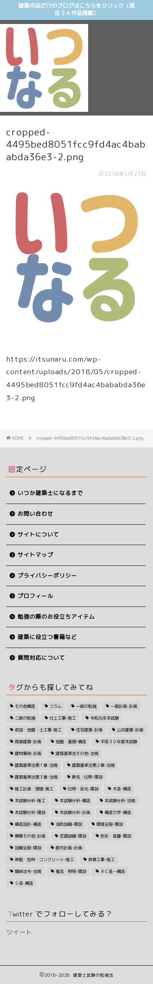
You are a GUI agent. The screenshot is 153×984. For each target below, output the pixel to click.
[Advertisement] (120, 53)
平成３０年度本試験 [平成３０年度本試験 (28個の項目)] (118, 741)
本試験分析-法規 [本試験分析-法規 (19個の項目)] (119, 800)
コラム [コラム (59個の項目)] (55, 706)
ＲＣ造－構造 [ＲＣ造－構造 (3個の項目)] (112, 871)
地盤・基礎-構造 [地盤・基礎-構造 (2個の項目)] (70, 741)
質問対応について (41, 658)
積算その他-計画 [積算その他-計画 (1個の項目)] (30, 836)
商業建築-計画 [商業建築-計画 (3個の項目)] (28, 741)
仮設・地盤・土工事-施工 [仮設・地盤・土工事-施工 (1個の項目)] (38, 730)
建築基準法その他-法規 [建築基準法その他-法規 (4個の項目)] (76, 753)
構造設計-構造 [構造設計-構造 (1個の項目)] (28, 824)
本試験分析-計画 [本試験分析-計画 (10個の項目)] (75, 812)
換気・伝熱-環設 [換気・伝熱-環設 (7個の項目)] (87, 777)
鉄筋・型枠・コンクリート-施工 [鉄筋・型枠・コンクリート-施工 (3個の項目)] (44, 859)
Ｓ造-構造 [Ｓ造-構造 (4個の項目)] (24, 883)
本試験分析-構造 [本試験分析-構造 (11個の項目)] (75, 800)
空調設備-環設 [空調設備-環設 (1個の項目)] (73, 836)
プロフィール (35, 596)
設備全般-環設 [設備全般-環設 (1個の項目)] (28, 848)
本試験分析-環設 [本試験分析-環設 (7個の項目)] (30, 812)
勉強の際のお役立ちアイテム (56, 617)
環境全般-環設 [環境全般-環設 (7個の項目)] (109, 824)
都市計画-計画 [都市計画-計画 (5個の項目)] (68, 848)
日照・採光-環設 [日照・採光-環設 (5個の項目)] (83, 789)
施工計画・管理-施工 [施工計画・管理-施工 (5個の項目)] (34, 789)
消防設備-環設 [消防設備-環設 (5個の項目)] (68, 824)
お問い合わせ (35, 514)
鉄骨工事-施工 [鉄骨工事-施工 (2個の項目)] (101, 859)
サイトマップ (35, 555)
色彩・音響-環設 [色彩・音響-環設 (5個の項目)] (115, 836)
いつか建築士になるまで (50, 493)
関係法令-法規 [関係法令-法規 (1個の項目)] (28, 871)
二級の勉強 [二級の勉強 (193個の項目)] (25, 718)
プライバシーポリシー (47, 576)
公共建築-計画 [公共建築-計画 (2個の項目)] (130, 730)
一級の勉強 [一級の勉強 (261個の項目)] (86, 706)
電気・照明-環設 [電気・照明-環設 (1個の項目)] (70, 871)
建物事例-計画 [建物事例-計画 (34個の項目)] (28, 753)
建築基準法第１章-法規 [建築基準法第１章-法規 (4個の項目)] (36, 765)
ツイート (19, 932)
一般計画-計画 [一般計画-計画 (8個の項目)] (124, 706)
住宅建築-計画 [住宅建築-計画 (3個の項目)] (89, 730)
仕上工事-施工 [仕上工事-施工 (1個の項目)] (62, 718)
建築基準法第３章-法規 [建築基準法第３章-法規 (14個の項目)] (36, 777)
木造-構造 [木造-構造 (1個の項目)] (122, 789)
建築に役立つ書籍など (47, 637)
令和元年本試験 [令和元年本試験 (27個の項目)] (104, 718)
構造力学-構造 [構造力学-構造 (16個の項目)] (117, 812)
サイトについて (38, 535)
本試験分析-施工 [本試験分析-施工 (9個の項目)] (30, 800)
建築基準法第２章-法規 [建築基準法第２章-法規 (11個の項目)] (93, 765)
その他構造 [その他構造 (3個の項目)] (25, 706)
